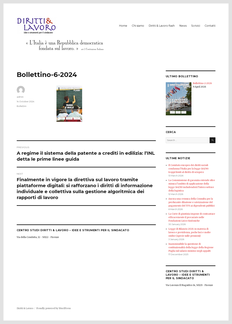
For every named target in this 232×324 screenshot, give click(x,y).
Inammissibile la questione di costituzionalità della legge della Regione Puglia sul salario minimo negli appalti (190, 247)
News (183, 25)
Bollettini (21, 106)
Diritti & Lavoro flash (162, 25)
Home (123, 25)
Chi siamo (138, 25)
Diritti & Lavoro (25, 308)
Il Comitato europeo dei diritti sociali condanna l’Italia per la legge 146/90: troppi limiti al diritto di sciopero (188, 169)
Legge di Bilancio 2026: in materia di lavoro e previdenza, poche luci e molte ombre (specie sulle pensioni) (189, 232)
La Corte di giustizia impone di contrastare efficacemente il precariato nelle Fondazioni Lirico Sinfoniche (191, 217)
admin (20, 96)
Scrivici (195, 25)
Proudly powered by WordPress (53, 308)
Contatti (210, 25)
